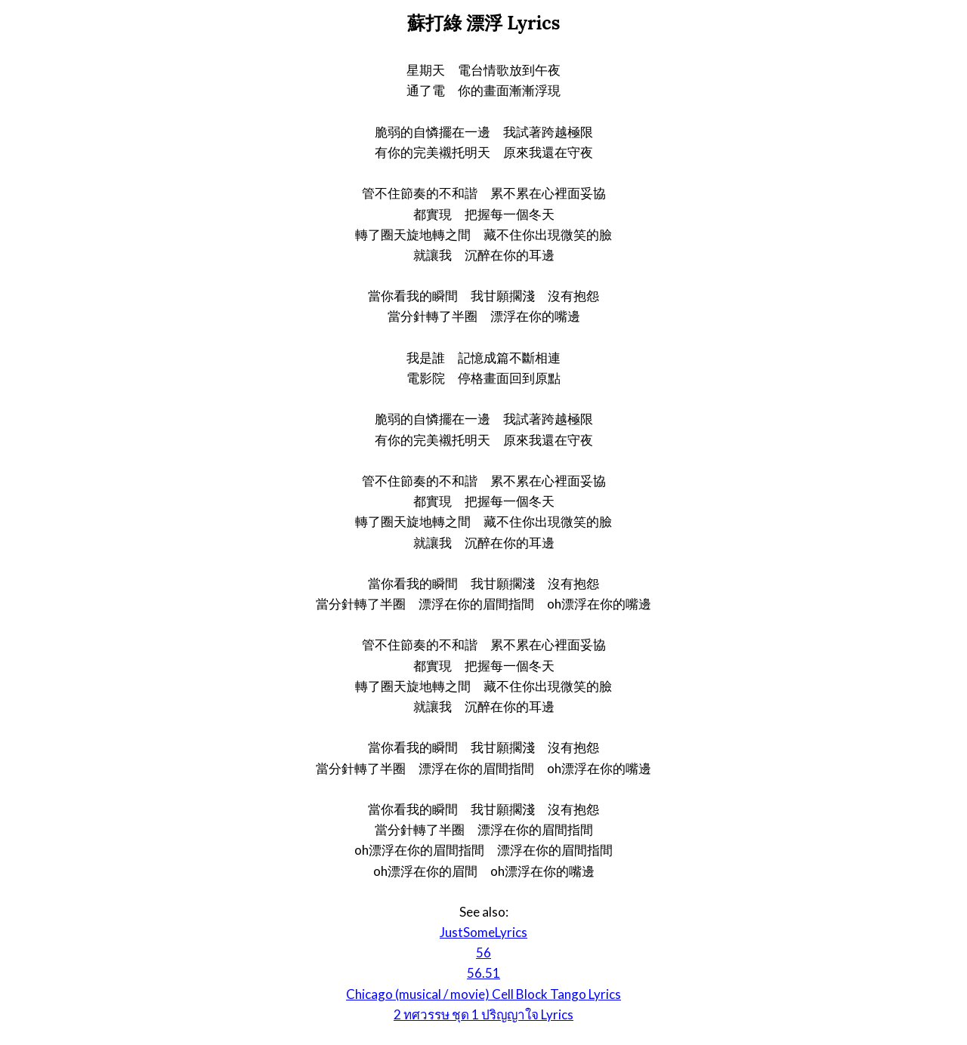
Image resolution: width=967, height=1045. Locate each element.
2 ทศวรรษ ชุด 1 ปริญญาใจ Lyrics (483, 1014)
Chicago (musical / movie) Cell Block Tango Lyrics (483, 994)
